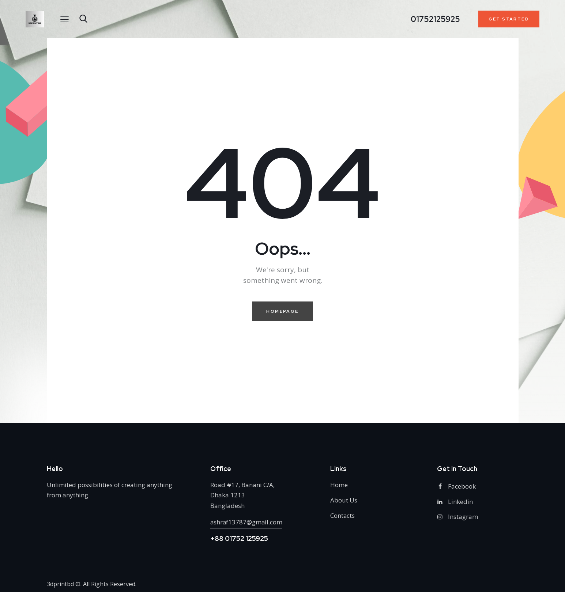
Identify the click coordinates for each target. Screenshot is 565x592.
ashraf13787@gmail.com (246, 522)
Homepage (282, 311)
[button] (64, 19)
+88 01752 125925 (239, 538)
